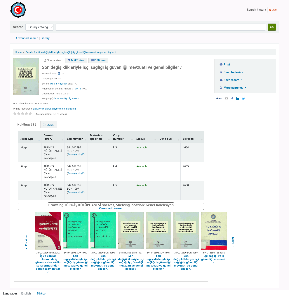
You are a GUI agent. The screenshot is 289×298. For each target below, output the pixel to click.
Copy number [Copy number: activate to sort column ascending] (118, 136)
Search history (256, 9)
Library (45, 38)
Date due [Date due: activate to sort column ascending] (166, 138)
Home (18, 52)
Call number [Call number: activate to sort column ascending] (75, 138)
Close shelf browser (123, 208)
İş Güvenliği (60, 98)
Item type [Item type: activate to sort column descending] (27, 138)
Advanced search (27, 38)
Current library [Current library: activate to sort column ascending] (49, 136)
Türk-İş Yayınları (58, 83)
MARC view (76, 60)
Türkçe (41, 293)
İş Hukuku (74, 98)
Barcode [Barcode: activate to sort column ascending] (188, 138)
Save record (229, 80)
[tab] (26, 124)
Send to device (231, 72)
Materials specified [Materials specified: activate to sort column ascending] (96, 136)
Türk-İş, (77, 88)
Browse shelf (76, 154)
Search (18, 27)
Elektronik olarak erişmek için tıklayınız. (54, 108)
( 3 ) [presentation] (26, 124)
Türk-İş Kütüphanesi (28, 9)
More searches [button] (231, 87)
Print (224, 64)
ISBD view (98, 60)
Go (272, 27)
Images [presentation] (48, 124)
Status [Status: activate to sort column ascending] (140, 138)
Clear (273, 9)
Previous (25, 243)
